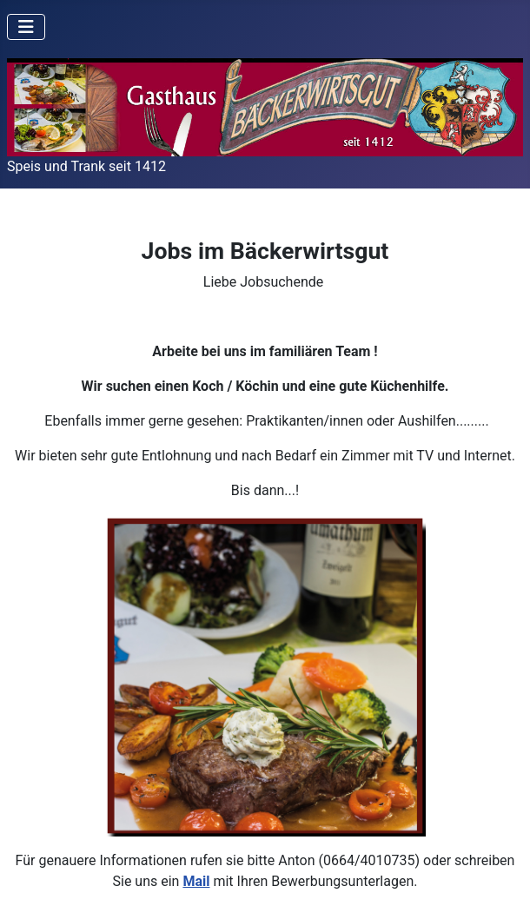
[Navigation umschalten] (26, 27)
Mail (195, 881)
